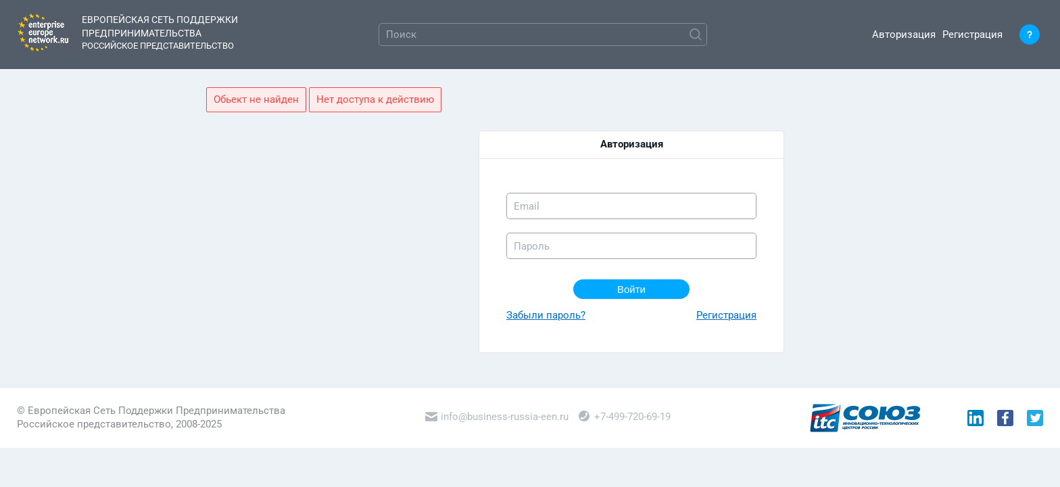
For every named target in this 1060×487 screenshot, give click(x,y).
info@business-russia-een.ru (497, 417)
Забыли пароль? (545, 315)
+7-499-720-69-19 (625, 417)
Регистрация (972, 34)
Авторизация (904, 34)
